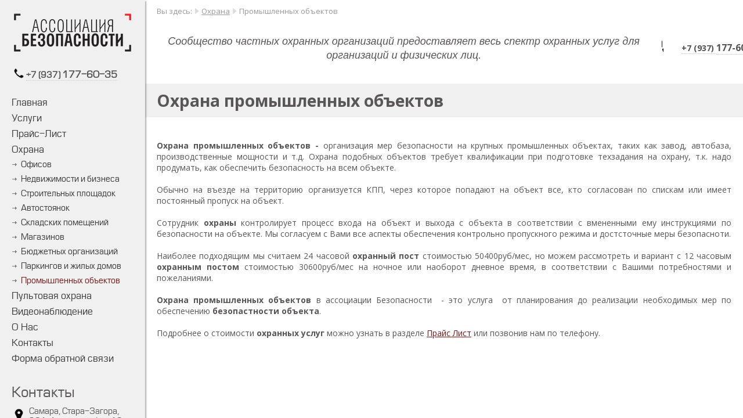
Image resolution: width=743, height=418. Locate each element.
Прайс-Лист (39, 133)
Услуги (27, 118)
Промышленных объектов (70, 281)
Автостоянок (45, 208)
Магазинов (42, 237)
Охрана (28, 149)
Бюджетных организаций (69, 252)
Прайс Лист (449, 332)
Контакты (32, 342)
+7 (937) (44, 75)
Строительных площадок (68, 194)
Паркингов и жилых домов (71, 266)
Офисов (36, 165)
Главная (30, 102)
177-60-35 (89, 74)
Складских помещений (65, 223)
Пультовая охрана (52, 295)
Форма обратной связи (63, 358)
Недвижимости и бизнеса (70, 179)
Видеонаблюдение (52, 311)
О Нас (25, 327)
